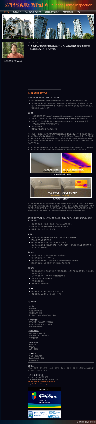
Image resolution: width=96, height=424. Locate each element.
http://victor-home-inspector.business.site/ (41, 381)
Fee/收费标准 (68, 12)
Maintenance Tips (33, 12)
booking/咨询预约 (52, 12)
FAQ (78, 12)
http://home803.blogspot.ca (41, 384)
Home (6, 12)
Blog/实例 (17, 12)
